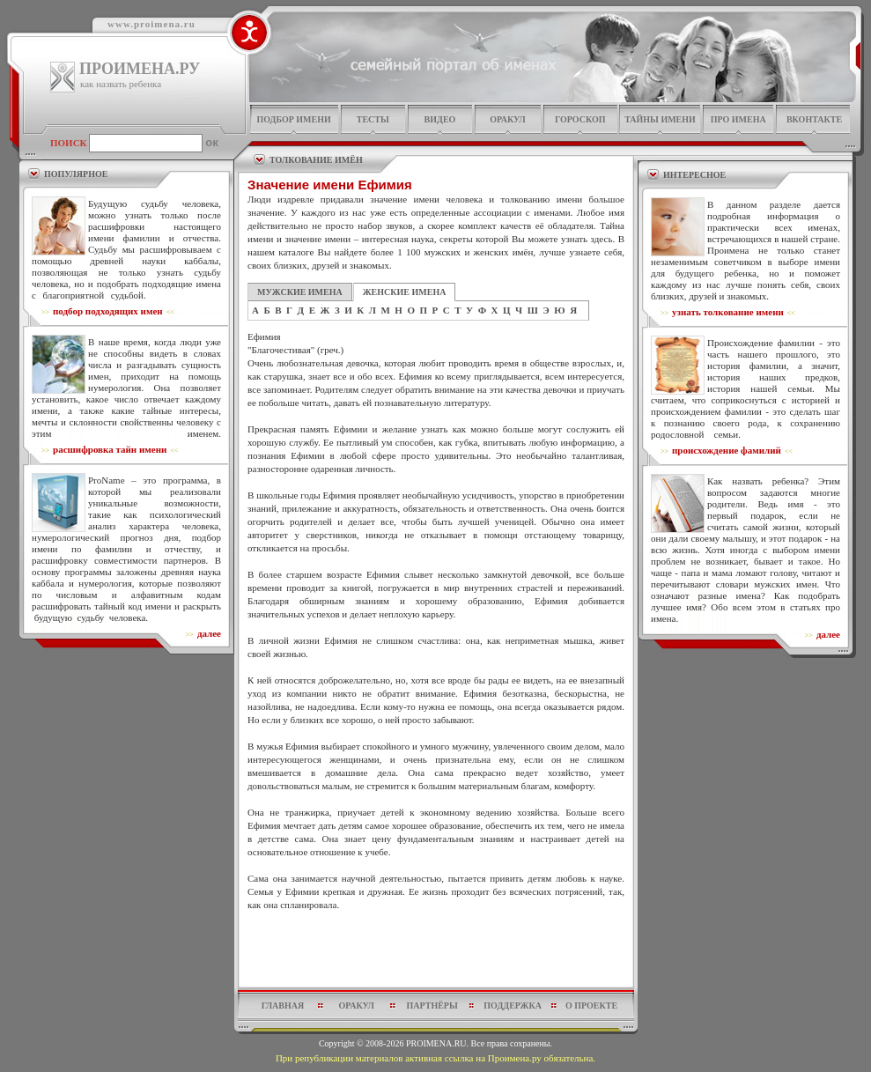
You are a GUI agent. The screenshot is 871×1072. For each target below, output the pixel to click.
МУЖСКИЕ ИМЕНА (300, 292)
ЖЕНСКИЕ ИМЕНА (405, 292)
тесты (373, 119)
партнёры (432, 1005)
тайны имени (660, 119)
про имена (738, 119)
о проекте (591, 1005)
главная (283, 1005)
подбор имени (293, 119)
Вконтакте (814, 119)
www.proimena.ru (151, 23)
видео (440, 119)
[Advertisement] (436, 954)
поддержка (512, 1005)
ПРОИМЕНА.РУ (139, 69)
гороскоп (580, 119)
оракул (507, 119)
